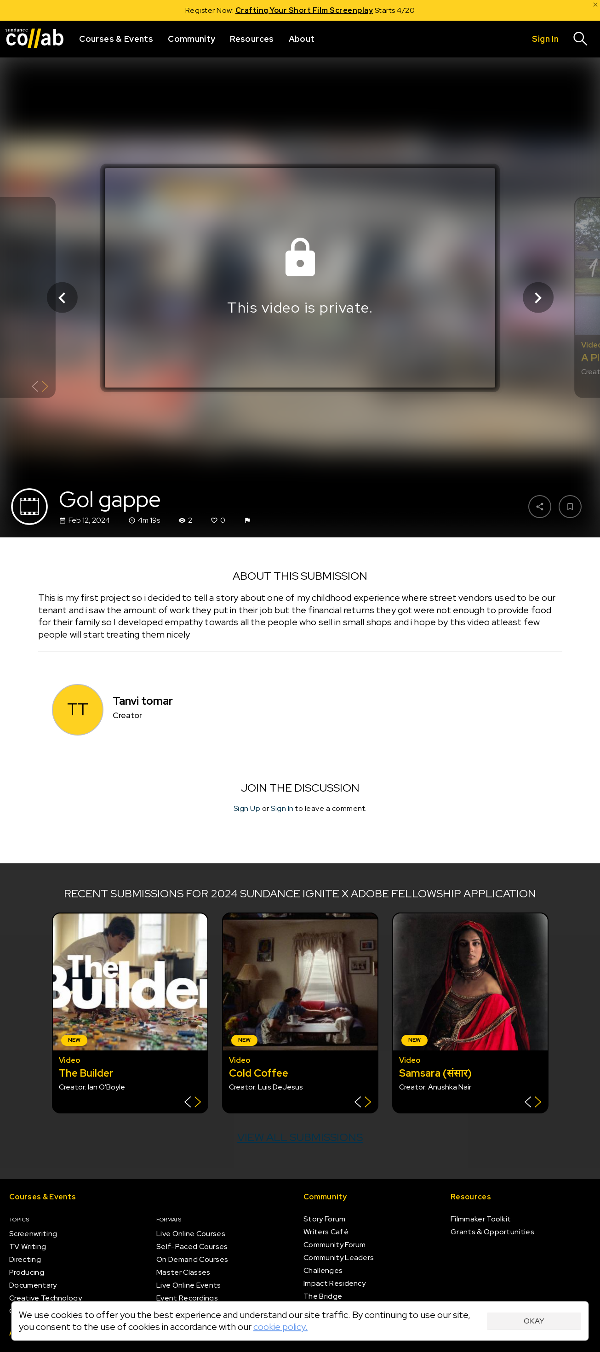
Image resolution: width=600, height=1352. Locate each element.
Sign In (282, 808)
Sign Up (247, 808)
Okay (534, 1321)
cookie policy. (280, 1327)
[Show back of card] (40, 387)
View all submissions (300, 1137)
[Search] (580, 39)
